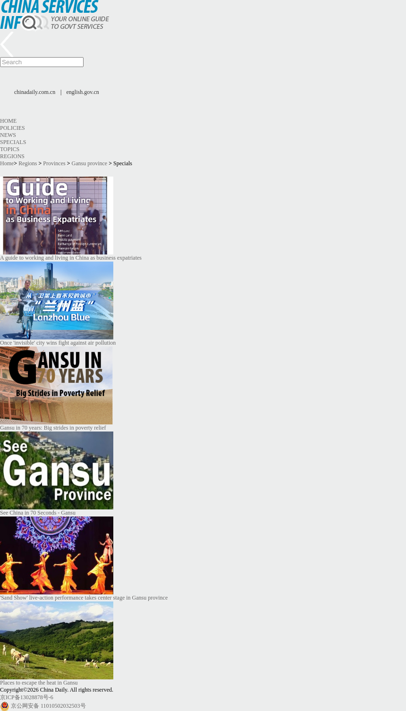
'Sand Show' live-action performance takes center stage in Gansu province (84, 597)
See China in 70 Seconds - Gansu (38, 512)
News (8, 135)
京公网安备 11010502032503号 (48, 706)
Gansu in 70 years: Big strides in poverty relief (53, 427)
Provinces (54, 163)
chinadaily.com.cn (34, 92)
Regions (12, 156)
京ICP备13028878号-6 (26, 697)
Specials (13, 142)
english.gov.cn (83, 92)
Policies (12, 128)
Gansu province (90, 163)
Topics (9, 149)
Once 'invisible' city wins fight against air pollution (58, 342)
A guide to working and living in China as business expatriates (71, 257)
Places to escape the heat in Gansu (39, 682)
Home (8, 121)
